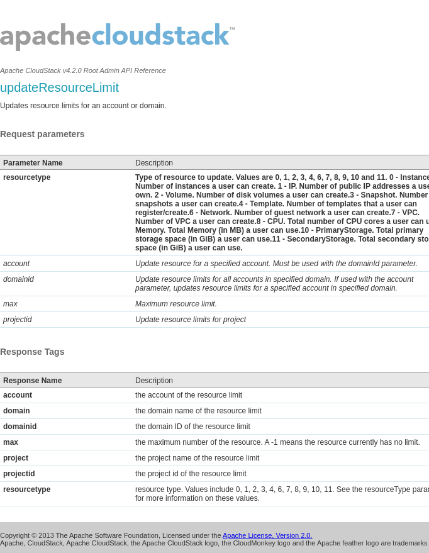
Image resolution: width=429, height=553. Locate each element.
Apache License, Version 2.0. (267, 535)
